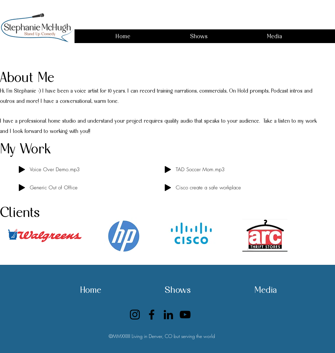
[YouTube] (185, 314)
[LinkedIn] (168, 314)
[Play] (22, 169)
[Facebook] (151, 314)
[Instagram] (135, 314)
